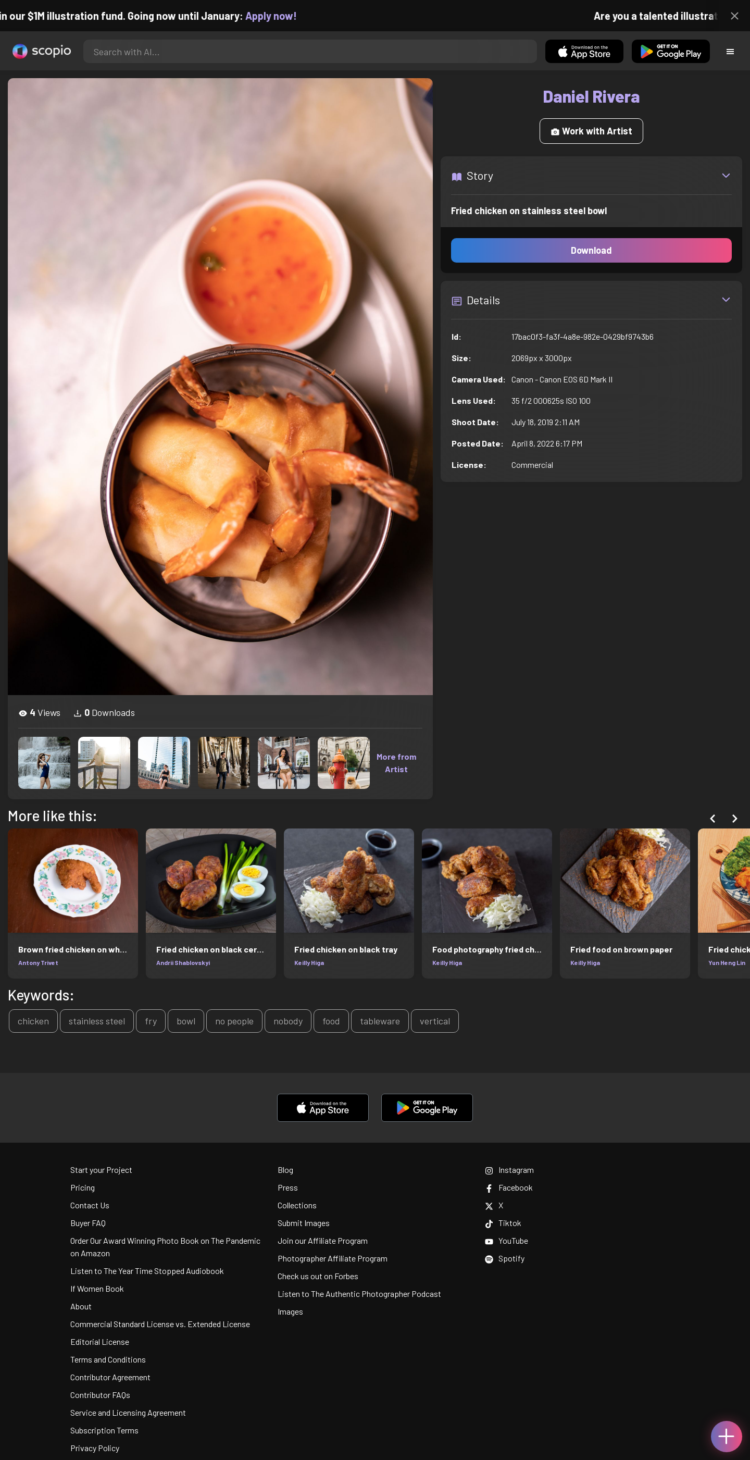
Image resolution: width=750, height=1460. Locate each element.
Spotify (504, 1258)
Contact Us (89, 1205)
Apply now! (282, 15)
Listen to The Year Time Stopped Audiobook (147, 1271)
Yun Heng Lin (726, 962)
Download (591, 250)
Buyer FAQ (88, 1223)
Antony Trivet (38, 962)
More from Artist (396, 762)
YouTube (506, 1240)
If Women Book (97, 1288)
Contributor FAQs (100, 1395)
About (81, 1306)
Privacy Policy (94, 1448)
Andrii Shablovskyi (183, 962)
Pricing (82, 1187)
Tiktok (503, 1223)
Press (288, 1187)
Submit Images (304, 1223)
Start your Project (101, 1169)
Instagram (509, 1169)
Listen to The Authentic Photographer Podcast (359, 1293)
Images (290, 1311)
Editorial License (99, 1341)
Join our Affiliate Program (323, 1240)
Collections (297, 1205)
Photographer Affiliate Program (333, 1258)
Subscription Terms (104, 1430)
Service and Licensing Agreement (128, 1412)
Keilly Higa (309, 962)
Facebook (509, 1187)
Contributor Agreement (110, 1377)
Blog (285, 1169)
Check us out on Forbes (318, 1276)
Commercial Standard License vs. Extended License (160, 1324)
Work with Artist (591, 131)
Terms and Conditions (108, 1359)
